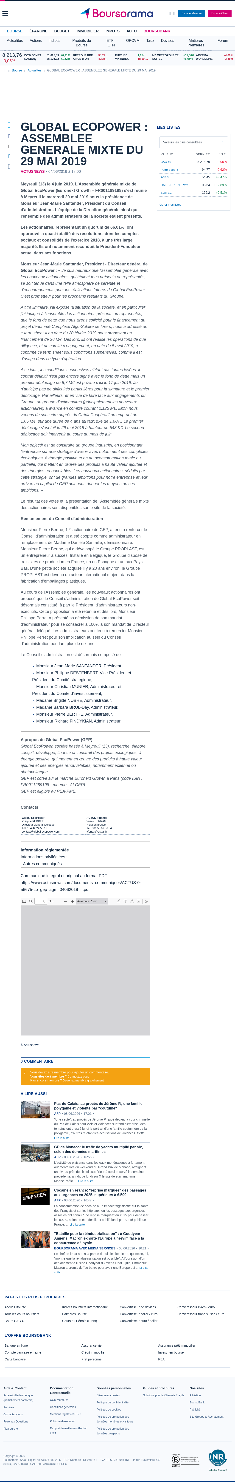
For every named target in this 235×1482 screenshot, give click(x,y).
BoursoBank (157, 31)
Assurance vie (91, 1345)
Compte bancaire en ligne (23, 1352)
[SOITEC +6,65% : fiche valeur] (172, 59)
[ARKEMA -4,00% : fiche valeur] (214, 55)
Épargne (38, 31)
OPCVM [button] (133, 41)
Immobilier (88, 31)
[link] (8, 1407)
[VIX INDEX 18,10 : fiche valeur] (132, 59)
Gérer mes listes (170, 204)
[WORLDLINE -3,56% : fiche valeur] (214, 59)
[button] (5, 13)
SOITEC (166, 192)
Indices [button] (54, 41)
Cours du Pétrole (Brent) (79, 1321)
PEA (161, 1359)
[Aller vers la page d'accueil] (118, 14)
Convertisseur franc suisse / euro (200, 1314)
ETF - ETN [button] (111, 43)
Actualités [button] (15, 41)
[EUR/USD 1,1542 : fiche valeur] (132, 55)
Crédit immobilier (93, 1352)
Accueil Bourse (15, 1307)
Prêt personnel (91, 1359)
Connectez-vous (78, 1076)
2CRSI (165, 177)
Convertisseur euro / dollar (138, 1321)
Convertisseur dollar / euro (138, 1314)
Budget (62, 31)
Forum (223, 41)
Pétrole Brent (169, 169)
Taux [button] (150, 41)
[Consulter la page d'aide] (174, 13)
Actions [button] (36, 41)
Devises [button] (167, 41)
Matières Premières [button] (195, 43)
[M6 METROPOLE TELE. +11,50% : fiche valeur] (172, 55)
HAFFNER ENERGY (174, 185)
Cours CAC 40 (15, 1321)
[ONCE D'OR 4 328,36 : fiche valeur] (92, 59)
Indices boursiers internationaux (85, 1307)
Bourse (14, 31)
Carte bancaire (15, 1359)
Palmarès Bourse (74, 1314)
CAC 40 (166, 162)
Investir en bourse (171, 1352)
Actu (131, 31)
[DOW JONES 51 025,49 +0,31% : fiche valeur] (47, 55)
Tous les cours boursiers (22, 1314)
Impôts (113, 31)
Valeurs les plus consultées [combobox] (182, 142)
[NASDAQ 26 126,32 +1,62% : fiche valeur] (47, 59)
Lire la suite (61, 1138)
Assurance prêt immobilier (176, 1345)
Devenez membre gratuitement (83, 1080)
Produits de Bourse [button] (81, 43)
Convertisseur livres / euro (196, 1307)
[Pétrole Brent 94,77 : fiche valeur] (92, 55)
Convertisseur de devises (138, 1307)
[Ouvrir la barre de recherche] (170, 13)
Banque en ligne (16, 1345)
